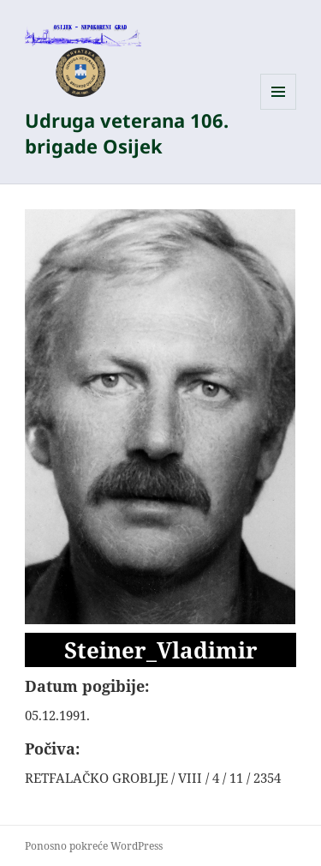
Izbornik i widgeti (278, 109)
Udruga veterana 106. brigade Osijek (127, 133)
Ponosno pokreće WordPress (94, 846)
